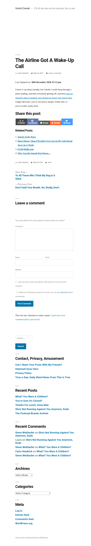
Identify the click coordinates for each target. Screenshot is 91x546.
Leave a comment (54, 73)
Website (18, 270)
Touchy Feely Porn (27, 136)
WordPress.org (23, 523)
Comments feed (24, 519)
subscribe (63, 292)
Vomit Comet (22, 8)
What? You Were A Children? (31, 396)
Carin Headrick (23, 73)
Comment (19, 226)
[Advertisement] (45, 32)
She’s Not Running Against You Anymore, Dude (42, 409)
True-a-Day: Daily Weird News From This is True (42, 377)
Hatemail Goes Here (26, 368)
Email (47, 257)
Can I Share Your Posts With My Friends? (38, 364)
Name (17, 257)
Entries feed (22, 514)
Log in (18, 510)
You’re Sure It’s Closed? (28, 400)
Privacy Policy (23, 373)
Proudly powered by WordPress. (36, 538)
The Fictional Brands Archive (31, 413)
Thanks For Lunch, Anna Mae (32, 404)
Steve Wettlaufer (24, 432)
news (49, 162)
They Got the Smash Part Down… (34, 153)
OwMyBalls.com (26, 149)
